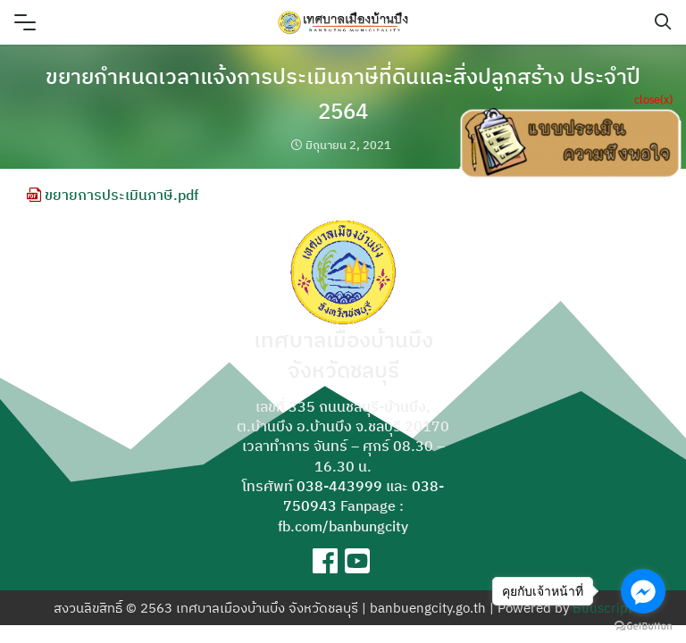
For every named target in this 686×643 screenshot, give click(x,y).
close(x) (653, 98)
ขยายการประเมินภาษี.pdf (112, 195)
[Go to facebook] (643, 591)
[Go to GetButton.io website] (643, 625)
